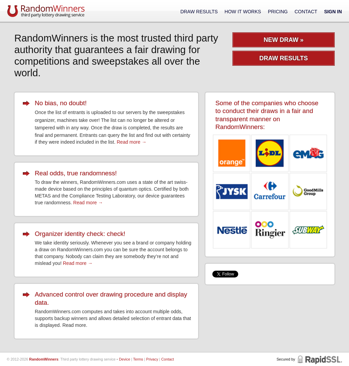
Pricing (278, 11)
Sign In (333, 11)
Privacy (152, 359)
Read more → (131, 142)
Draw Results (199, 11)
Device (124, 359)
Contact (305, 11)
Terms (138, 359)
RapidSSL (319, 359)
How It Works (243, 11)
